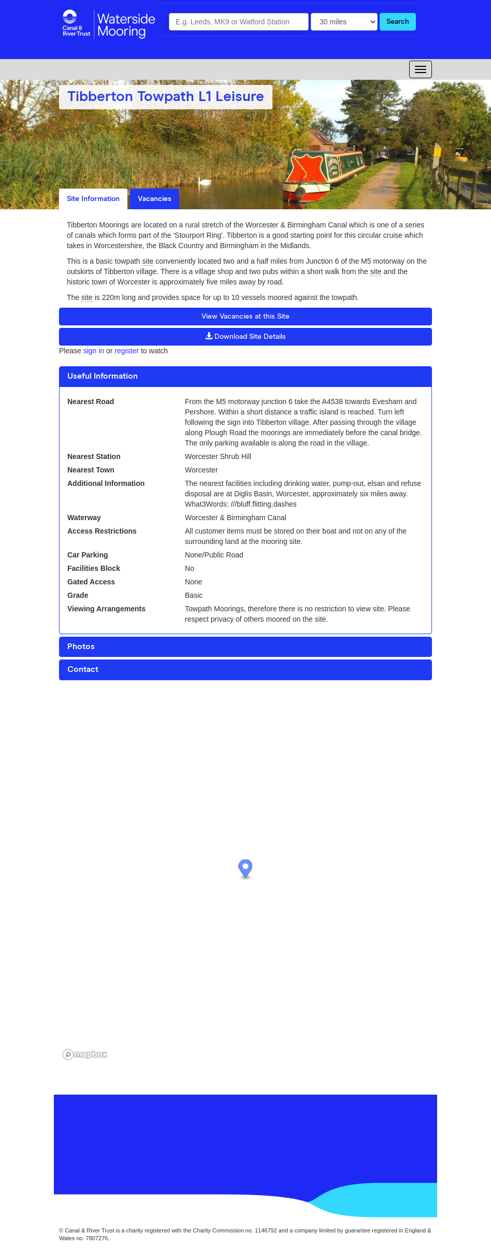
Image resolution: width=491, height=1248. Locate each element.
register (126, 351)
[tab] (245, 376)
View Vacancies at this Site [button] (245, 316)
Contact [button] (82, 669)
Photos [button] (81, 646)
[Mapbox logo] (85, 1054)
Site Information (93, 199)
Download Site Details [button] (245, 336)
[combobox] (238, 21)
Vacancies (154, 199)
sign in (93, 351)
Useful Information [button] (102, 376)
